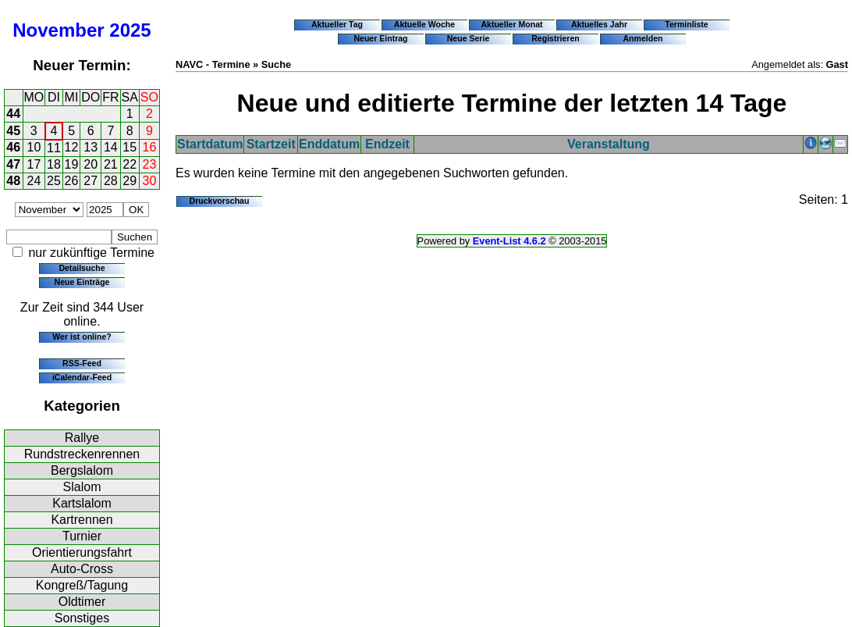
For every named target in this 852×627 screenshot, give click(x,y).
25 (54, 180)
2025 (130, 30)
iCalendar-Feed (82, 377)
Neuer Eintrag (380, 38)
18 (54, 164)
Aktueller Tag (337, 24)
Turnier (81, 536)
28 (111, 180)
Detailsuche (82, 268)
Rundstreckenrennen (82, 454)
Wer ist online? (81, 336)
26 (72, 180)
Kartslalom (82, 503)
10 (34, 147)
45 (13, 130)
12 (72, 147)
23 (150, 164)
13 (90, 147)
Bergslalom (82, 470)
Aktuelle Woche (424, 24)
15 (129, 147)
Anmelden (643, 38)
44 (13, 113)
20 (90, 164)
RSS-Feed (81, 363)
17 (34, 164)
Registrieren (555, 38)
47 (13, 164)
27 (90, 180)
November (58, 30)
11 (54, 148)
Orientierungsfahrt (82, 552)
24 (34, 180)
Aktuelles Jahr (599, 24)
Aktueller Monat (511, 24)
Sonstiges (82, 618)
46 (13, 147)
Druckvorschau (220, 200)
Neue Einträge (82, 282)
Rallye (82, 437)
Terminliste (686, 24)
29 (129, 180)
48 (13, 180)
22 (129, 164)
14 (111, 147)
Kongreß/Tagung (82, 585)
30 (150, 180)
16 (150, 147)
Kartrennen (81, 519)
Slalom (82, 486)
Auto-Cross (82, 568)
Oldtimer (82, 601)
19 (72, 164)
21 (111, 164)
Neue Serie (468, 38)
